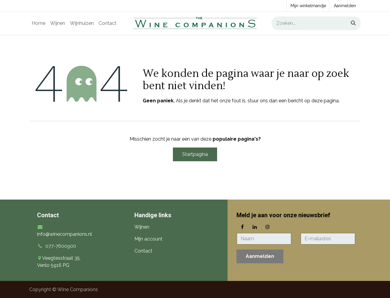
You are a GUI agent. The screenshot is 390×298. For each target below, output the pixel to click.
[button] (260, 256)
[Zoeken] (351, 23)
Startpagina (195, 154)
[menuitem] (38, 23)
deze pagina (325, 101)
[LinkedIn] (255, 227)
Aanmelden (345, 5)
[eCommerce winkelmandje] (308, 6)
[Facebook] (242, 227)
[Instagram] (267, 227)
